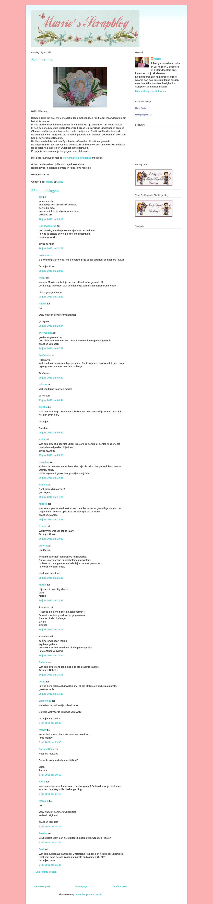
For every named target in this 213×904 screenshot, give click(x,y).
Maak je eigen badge (143, 115)
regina (42, 303)
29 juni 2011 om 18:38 (51, 519)
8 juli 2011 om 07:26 (50, 842)
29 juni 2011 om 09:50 (51, 455)
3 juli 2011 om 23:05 (50, 742)
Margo (42, 584)
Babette (43, 662)
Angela (43, 484)
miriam (43, 384)
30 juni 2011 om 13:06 (51, 674)
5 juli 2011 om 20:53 (50, 774)
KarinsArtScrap (47, 226)
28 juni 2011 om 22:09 (51, 248)
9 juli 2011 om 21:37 (50, 864)
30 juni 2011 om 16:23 (51, 693)
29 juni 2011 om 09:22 (51, 432)
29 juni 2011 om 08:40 (51, 377)
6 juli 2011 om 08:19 (50, 826)
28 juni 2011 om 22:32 (51, 271)
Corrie (42, 526)
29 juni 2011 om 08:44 (51, 400)
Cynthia (43, 407)
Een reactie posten (46, 871)
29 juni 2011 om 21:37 (51, 578)
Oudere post (120, 886)
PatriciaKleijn (46, 749)
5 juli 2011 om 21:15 (50, 794)
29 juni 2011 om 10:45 (51, 477)
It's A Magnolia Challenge (77, 157)
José (41, 849)
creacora (44, 255)
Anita (42, 439)
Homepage (81, 886)
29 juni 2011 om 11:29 (51, 497)
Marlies (43, 503)
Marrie (157, 58)
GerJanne (44, 355)
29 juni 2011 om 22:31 (51, 600)
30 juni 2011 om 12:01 (51, 629)
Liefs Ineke (45, 700)
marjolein (44, 462)
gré (41, 196)
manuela (44, 801)
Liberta (43, 545)
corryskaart (45, 332)
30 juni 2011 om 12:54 (51, 655)
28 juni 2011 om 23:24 (51, 325)
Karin (42, 781)
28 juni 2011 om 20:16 (51, 219)
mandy (42, 730)
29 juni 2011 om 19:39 (51, 538)
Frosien (43, 833)
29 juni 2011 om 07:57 (51, 348)
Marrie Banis (140, 108)
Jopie (42, 681)
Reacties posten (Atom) (89, 894)
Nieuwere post (42, 886)
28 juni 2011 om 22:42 (51, 296)
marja (42, 277)
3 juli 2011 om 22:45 (50, 723)
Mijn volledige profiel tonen (150, 91)
